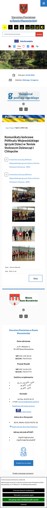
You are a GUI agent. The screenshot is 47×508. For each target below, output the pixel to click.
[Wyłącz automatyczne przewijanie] (23, 104)
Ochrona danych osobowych (23, 490)
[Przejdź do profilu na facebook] (28, 46)
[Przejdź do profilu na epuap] (37, 46)
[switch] (22, 27)
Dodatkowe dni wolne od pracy (23, 406)
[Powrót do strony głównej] (7, 128)
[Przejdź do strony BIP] (19, 46)
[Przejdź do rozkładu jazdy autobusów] (14, 46)
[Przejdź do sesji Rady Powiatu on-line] (10, 46)
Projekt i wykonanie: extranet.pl (23, 473)
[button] (23, 201)
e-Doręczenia (23, 412)
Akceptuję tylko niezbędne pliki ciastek (23, 500)
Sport (12, 128)
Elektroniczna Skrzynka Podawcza (23, 427)
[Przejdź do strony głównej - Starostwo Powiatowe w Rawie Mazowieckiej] (23, 13)
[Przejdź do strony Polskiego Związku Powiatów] (23, 46)
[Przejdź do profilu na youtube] (32, 46)
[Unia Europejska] (24, 41)
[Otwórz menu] (43, 3)
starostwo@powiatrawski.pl (28, 402)
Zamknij (23, 504)
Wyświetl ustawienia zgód (23, 495)
